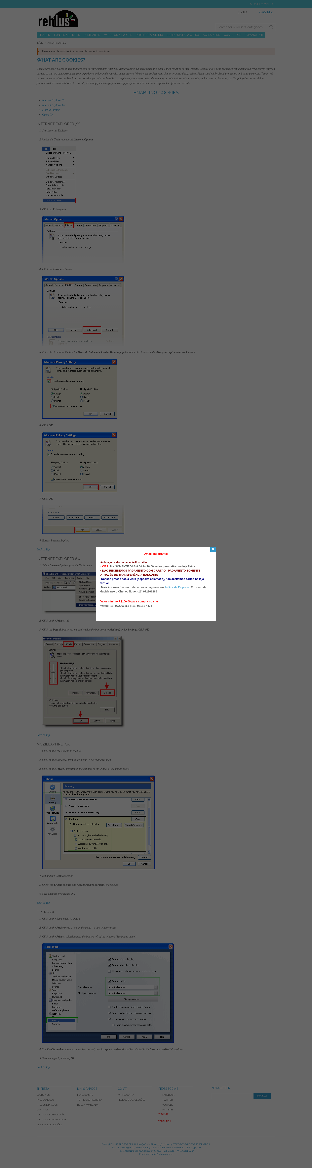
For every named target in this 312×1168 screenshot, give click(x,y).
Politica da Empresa (177, 587)
